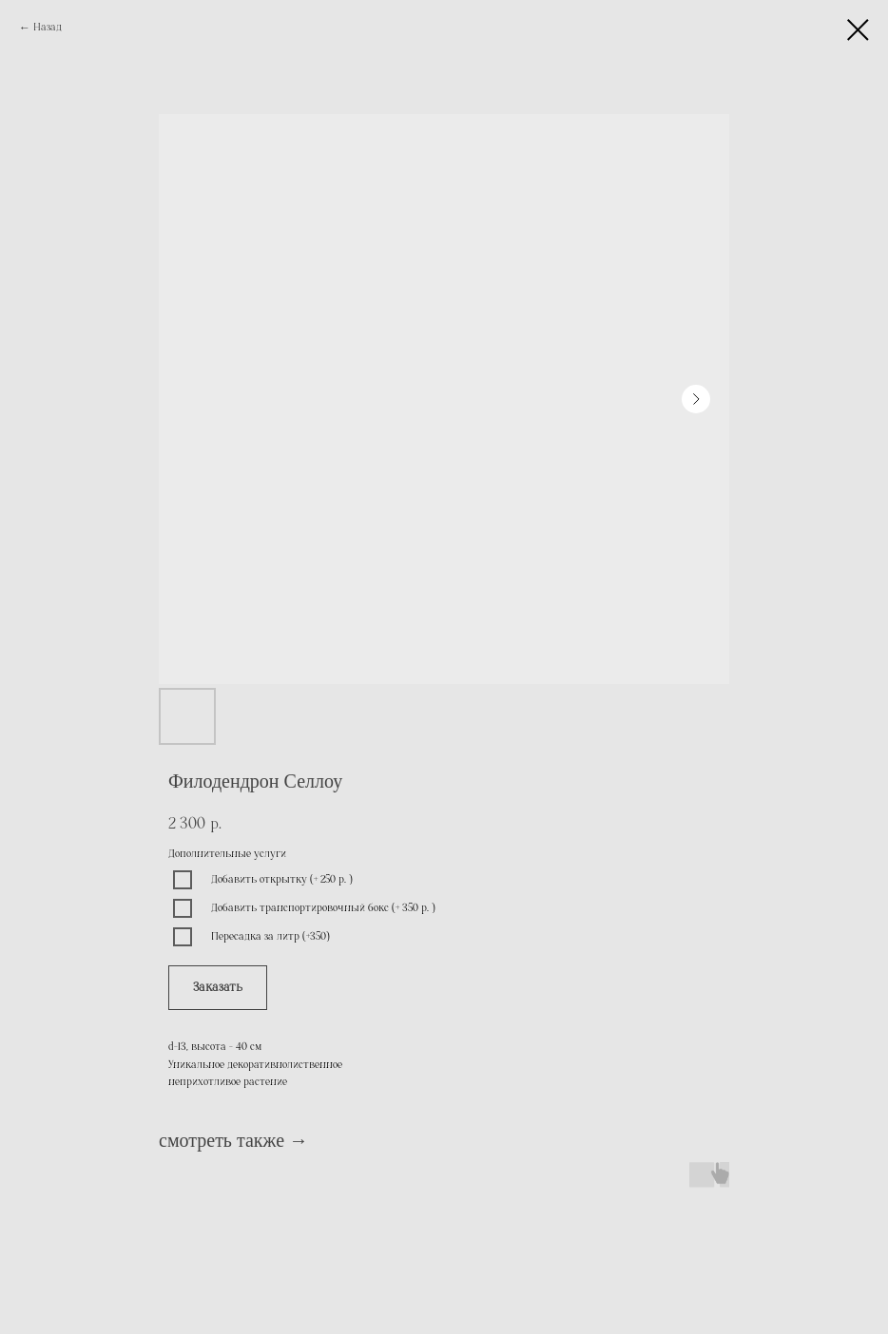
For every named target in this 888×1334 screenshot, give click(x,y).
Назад (47, 27)
